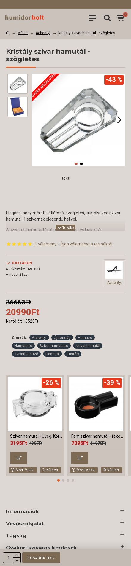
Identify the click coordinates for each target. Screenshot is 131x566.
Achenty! (43, 33)
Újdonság (62, 337)
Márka (23, 33)
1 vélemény (45, 244)
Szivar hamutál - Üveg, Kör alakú (36, 436)
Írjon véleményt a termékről (86, 244)
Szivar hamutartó (54, 345)
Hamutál (52, 354)
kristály (73, 354)
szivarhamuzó (26, 354)
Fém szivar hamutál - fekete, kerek (97, 436)
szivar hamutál (87, 345)
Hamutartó (23, 345)
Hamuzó (85, 337)
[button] (119, 120)
